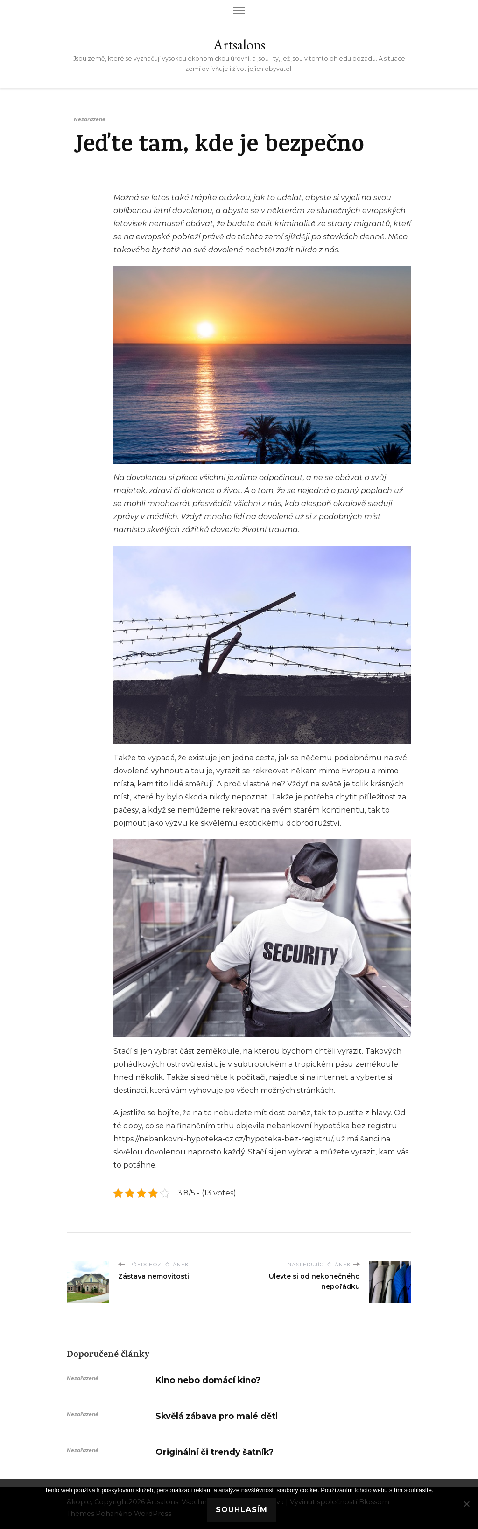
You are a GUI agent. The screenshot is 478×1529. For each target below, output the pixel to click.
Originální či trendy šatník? (214, 1452)
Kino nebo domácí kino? (207, 1380)
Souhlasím (241, 1509)
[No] (466, 1503)
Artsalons (239, 44)
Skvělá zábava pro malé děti (216, 1416)
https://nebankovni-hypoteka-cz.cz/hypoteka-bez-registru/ (222, 1138)
